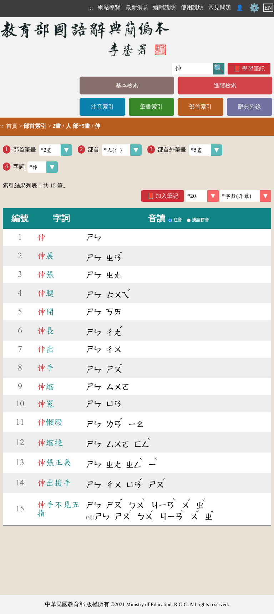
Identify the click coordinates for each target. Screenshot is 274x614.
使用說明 (192, 7)
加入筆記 (167, 196)
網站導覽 (109, 7)
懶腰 (50, 422)
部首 (115, 150)
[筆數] (202, 196)
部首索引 (200, 107)
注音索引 (102, 107)
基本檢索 (127, 85)
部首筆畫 (42, 150)
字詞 (35, 167)
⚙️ (254, 7)
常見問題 (219, 7)
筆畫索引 (151, 107)
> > (50, 126)
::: (90, 8)
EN (268, 8)
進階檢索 (225, 85)
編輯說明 (164, 7)
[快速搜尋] (192, 68)
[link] (245, 196)
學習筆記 (253, 69)
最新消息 (137, 7)
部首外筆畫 (190, 150)
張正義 (54, 462)
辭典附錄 (249, 107)
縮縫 (50, 442)
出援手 (54, 483)
